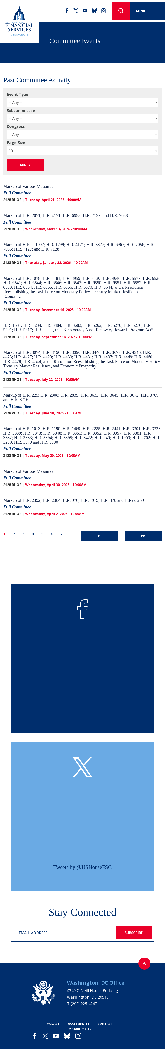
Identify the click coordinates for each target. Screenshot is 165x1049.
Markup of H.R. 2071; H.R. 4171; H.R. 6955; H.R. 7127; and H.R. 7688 (65, 215)
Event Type (17, 94)
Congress (16, 126)
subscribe (134, 932)
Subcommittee (21, 110)
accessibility (78, 1023)
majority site (80, 1029)
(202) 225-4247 (84, 1003)
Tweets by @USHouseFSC (82, 867)
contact (105, 1023)
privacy (53, 1023)
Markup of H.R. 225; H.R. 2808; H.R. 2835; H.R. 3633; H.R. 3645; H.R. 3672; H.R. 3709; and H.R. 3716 (81, 397)
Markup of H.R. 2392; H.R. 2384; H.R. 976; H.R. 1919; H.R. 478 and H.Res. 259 (73, 500)
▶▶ (143, 535)
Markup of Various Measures (28, 186)
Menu (147, 11)
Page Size (16, 142)
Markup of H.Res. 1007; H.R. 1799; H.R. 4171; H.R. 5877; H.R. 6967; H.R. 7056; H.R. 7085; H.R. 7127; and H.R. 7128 (78, 246)
